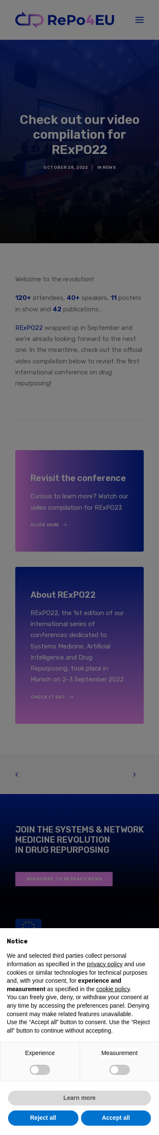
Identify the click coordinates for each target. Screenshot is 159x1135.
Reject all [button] (43, 1117)
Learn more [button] (79, 1097)
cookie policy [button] (113, 989)
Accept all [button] (116, 1117)
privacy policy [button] (105, 964)
